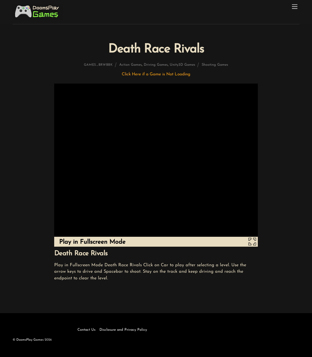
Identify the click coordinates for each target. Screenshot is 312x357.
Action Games (130, 65)
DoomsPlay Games (30, 339)
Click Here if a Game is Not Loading (156, 74)
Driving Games (156, 65)
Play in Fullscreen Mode (92, 242)
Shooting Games (215, 65)
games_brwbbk (98, 64)
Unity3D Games (182, 65)
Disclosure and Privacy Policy (123, 330)
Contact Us (86, 330)
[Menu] (295, 7)
